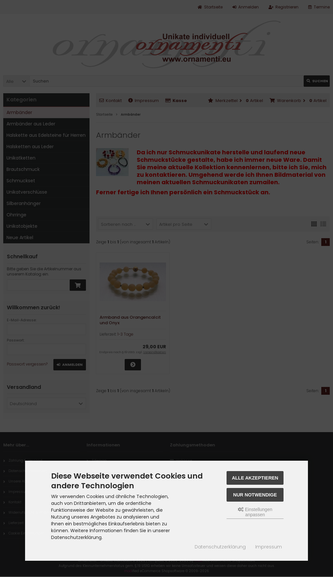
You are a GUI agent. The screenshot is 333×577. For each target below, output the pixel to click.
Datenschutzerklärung (220, 547)
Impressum (268, 547)
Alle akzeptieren (255, 478)
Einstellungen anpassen (255, 512)
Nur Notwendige (255, 494)
